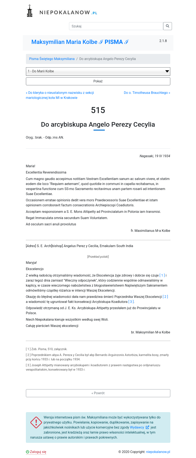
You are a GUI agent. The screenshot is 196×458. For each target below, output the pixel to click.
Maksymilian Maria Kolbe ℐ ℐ (80, 41)
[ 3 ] (131, 302)
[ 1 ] (162, 275)
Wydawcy (140, 427)
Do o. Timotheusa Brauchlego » (147, 93)
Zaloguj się (36, 452)
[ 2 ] (165, 297)
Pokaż (98, 81)
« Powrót (97, 393)
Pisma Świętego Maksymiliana (52, 59)
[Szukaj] (116, 26)
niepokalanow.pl (158, 452)
